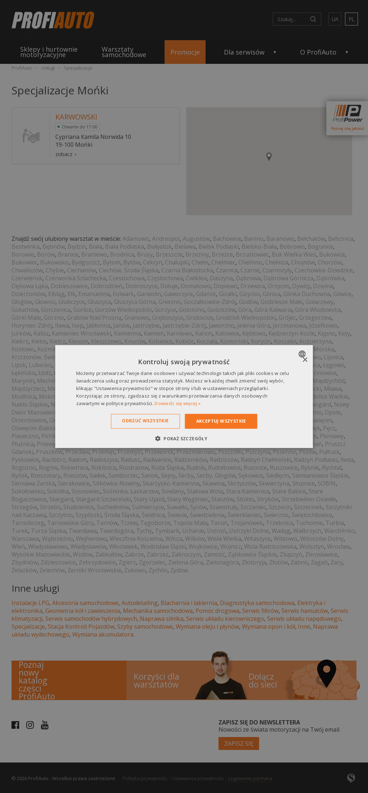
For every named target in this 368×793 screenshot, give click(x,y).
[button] (184, 438)
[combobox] (302, 354)
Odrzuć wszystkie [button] (145, 421)
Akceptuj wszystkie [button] (221, 421)
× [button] (304, 360)
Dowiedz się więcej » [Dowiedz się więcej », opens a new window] (178, 403)
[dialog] (184, 396)
